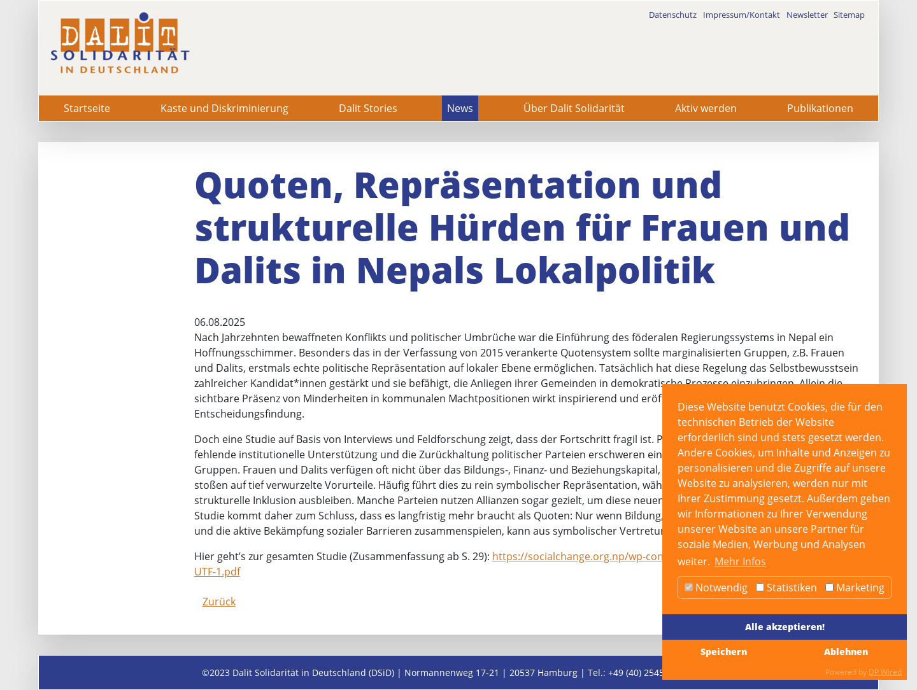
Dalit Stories (368, 108)
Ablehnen (846, 651)
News (460, 108)
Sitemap (849, 14)
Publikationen (820, 108)
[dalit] (119, 43)
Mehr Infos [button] (740, 561)
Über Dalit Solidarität (574, 108)
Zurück (219, 602)
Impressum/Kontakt (741, 14)
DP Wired (885, 671)
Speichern (723, 651)
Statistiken (786, 588)
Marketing (855, 588)
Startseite (87, 108)
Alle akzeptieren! (785, 627)
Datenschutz (673, 14)
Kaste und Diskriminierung (224, 108)
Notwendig (716, 588)
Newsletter (807, 14)
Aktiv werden (706, 108)
